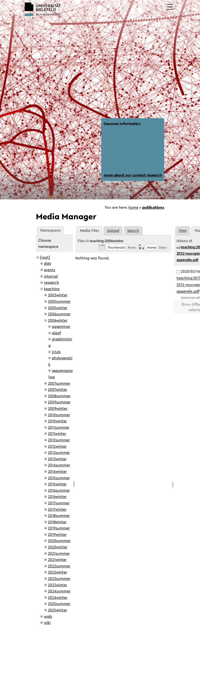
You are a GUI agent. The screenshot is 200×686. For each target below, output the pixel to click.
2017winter (57, 509)
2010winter (57, 421)
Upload (113, 230)
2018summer (59, 515)
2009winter (57, 408)
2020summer (59, 540)
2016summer (59, 490)
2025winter (57, 610)
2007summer (59, 383)
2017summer (59, 503)
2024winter (57, 597)
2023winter (57, 585)
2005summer (59, 301)
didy (47, 263)
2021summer (59, 553)
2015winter (57, 484)
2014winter (57, 471)
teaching (52, 288)
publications (153, 207)
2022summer (59, 566)
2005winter (57, 307)
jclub (56, 351)
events (49, 269)
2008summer (59, 396)
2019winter (57, 534)
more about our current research (133, 175)
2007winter (57, 389)
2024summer (59, 591)
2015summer (59, 477)
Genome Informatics (122, 123)
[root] (45, 257)
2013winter (57, 459)
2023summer (59, 578)
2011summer (58, 427)
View (183, 230)
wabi (48, 616)
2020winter (57, 547)
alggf (56, 332)
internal (51, 276)
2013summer (59, 452)
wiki (47, 622)
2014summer (59, 465)
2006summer (59, 314)
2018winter (57, 522)
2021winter (57, 559)
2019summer (59, 528)
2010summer (59, 414)
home (133, 207)
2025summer (59, 603)
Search (133, 230)
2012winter (57, 446)
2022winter (57, 572)
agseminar (61, 326)
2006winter (57, 320)
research (51, 282)
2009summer (59, 402)
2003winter (57, 295)
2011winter (57, 433)
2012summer (59, 440)
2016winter (57, 496)
